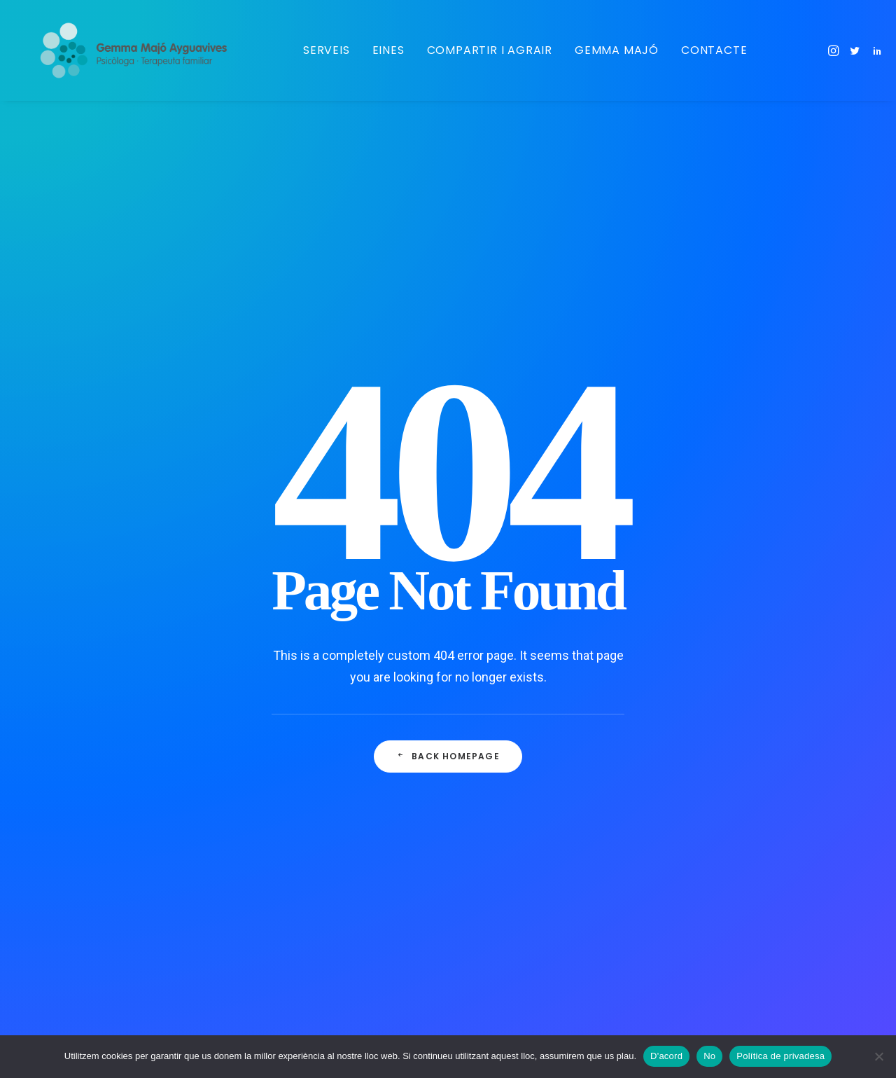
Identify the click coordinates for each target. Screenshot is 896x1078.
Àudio (498, 809)
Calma (499, 695)
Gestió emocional (525, 672)
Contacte (713, 50)
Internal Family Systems (540, 922)
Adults (499, 581)
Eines (387, 50)
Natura (500, 718)
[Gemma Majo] (141, 50)
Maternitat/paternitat (532, 603)
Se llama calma (283, 713)
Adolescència (516, 945)
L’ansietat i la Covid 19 (299, 580)
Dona (497, 854)
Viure (497, 831)
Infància (503, 627)
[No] (879, 1056)
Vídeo (498, 763)
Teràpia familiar (520, 968)
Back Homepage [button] (448, 476)
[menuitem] (325, 50)
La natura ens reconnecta (307, 679)
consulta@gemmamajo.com (763, 584)
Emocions (508, 877)
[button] (833, 50)
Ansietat (504, 740)
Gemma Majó (615, 50)
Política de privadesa (780, 1056)
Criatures (506, 649)
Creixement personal (532, 900)
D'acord (666, 1056)
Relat (496, 786)
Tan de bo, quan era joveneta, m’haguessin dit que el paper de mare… (320, 630)
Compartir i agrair (488, 50)
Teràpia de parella (525, 991)
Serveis (325, 50)
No (709, 1056)
